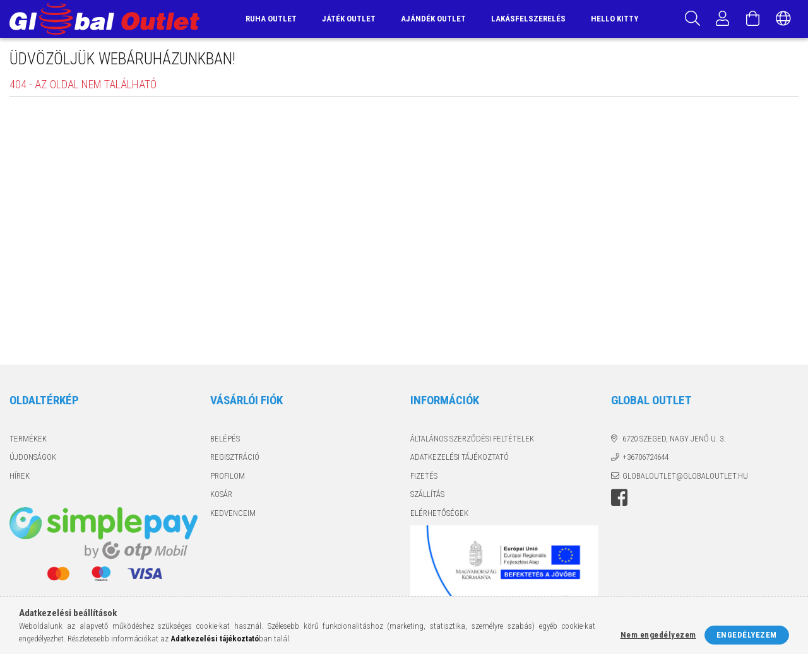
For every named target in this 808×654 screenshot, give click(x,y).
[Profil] (723, 19)
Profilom (227, 476)
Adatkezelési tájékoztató (459, 457)
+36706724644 (645, 457)
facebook (619, 497)
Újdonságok (32, 457)
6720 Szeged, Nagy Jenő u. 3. (673, 438)
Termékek (28, 438)
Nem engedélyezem (658, 634)
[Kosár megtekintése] (753, 19)
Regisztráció (234, 457)
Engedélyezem (746, 634)
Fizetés (423, 476)
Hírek (19, 476)
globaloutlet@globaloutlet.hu (685, 476)
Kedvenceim (233, 513)
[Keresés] (692, 19)
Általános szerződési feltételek (472, 438)
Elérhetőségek (439, 513)
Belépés (225, 438)
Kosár (221, 494)
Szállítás (427, 494)
